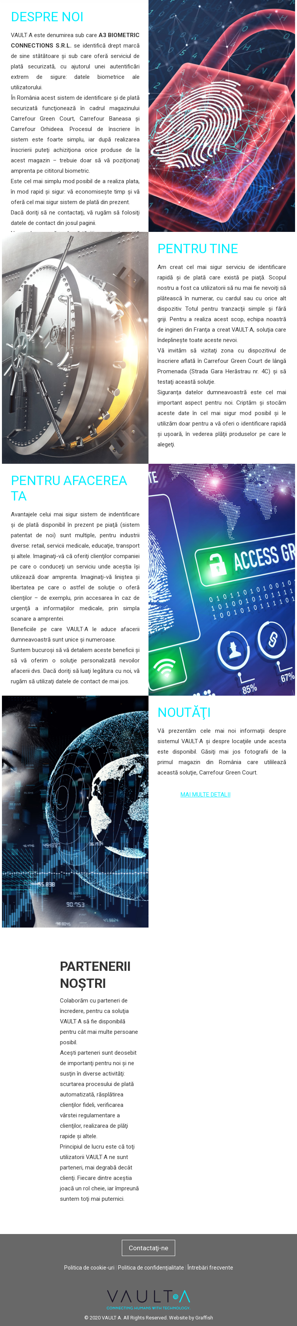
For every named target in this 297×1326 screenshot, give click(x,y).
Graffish (204, 1318)
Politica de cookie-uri (89, 1268)
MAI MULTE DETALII (205, 794)
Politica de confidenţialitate (151, 1268)
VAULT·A (111, 1318)
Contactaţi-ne (148, 1248)
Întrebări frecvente (210, 1268)
